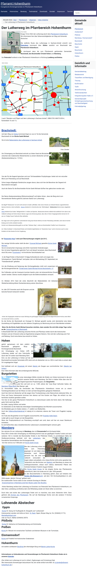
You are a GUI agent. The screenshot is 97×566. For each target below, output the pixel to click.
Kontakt (52, 11)
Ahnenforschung (80, 90)
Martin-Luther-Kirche (48, 547)
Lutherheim (37, 438)
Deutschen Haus (9, 239)
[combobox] (85, 13)
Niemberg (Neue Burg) (9, 386)
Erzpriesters (17, 252)
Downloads (43, 11)
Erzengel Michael (35, 243)
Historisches (14, 11)
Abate (3, 211)
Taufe (77, 87)
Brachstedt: (9, 130)
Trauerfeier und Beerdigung (84, 77)
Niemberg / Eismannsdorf (83, 38)
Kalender (11, 556)
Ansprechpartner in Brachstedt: (16, 329)
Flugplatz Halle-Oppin (50, 416)
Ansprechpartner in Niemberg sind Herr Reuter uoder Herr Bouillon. (24, 483)
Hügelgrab (21, 366)
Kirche (4, 511)
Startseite (4, 11)
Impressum (61, 11)
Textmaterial (33, 11)
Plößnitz (77, 35)
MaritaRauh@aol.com (9, 515)
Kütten (16, 134)
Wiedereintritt (79, 74)
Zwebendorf (79, 32)
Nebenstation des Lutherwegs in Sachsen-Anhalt (25, 140)
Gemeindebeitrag (80, 71)
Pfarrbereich (79, 29)
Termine (70, 11)
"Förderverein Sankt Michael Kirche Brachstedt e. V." (36, 268)
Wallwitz (50, 462)
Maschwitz (78, 44)
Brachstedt (78, 41)
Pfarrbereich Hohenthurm (59, 34)
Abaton (23, 207)
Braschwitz (78, 50)
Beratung (24, 11)
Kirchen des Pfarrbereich (19, 495)
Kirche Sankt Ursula (31, 443)
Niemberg (8, 427)
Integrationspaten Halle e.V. (84, 96)
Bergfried (20, 547)
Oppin (77, 47)
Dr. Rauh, (33, 513)
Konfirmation (79, 84)
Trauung (77, 81)
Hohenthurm (79, 53)
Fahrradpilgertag (80, 106)
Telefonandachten (81, 93)
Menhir (35, 366)
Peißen (77, 56)
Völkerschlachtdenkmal (17, 411)
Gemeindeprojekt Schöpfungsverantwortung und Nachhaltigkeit (84, 101)
